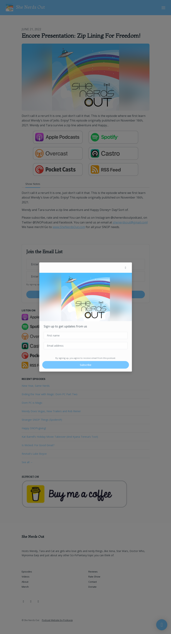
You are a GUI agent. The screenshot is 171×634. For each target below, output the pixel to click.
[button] (125, 267)
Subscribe (85, 365)
